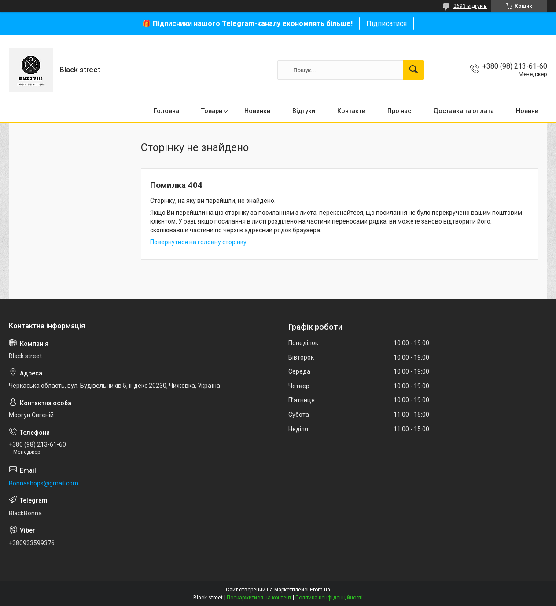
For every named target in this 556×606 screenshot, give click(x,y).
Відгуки (303, 110)
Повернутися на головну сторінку (198, 242)
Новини (527, 110)
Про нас (399, 110)
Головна (166, 110)
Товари (211, 110)
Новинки (257, 110)
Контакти (351, 110)
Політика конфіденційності (329, 598)
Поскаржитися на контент (259, 598)
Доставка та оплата (463, 110)
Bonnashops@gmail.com (43, 483)
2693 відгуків (470, 6)
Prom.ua (320, 590)
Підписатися (386, 23)
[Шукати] (413, 70)
